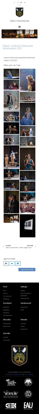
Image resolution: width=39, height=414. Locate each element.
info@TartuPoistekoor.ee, (14, 374)
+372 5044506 (29, 374)
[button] (19, 26)
